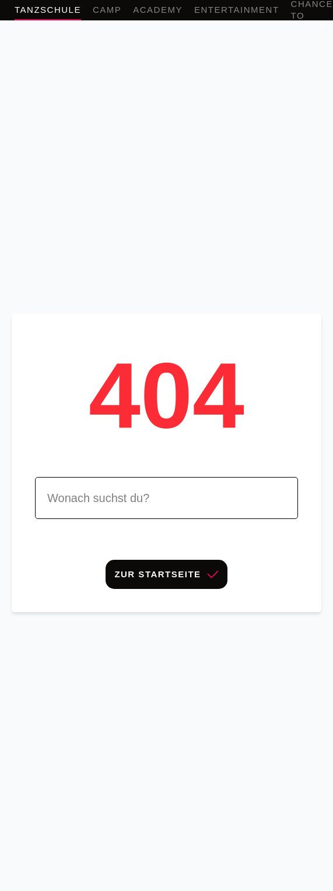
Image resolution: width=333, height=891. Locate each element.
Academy (158, 10)
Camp (107, 10)
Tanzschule (48, 10)
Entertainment (236, 10)
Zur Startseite (166, 574)
